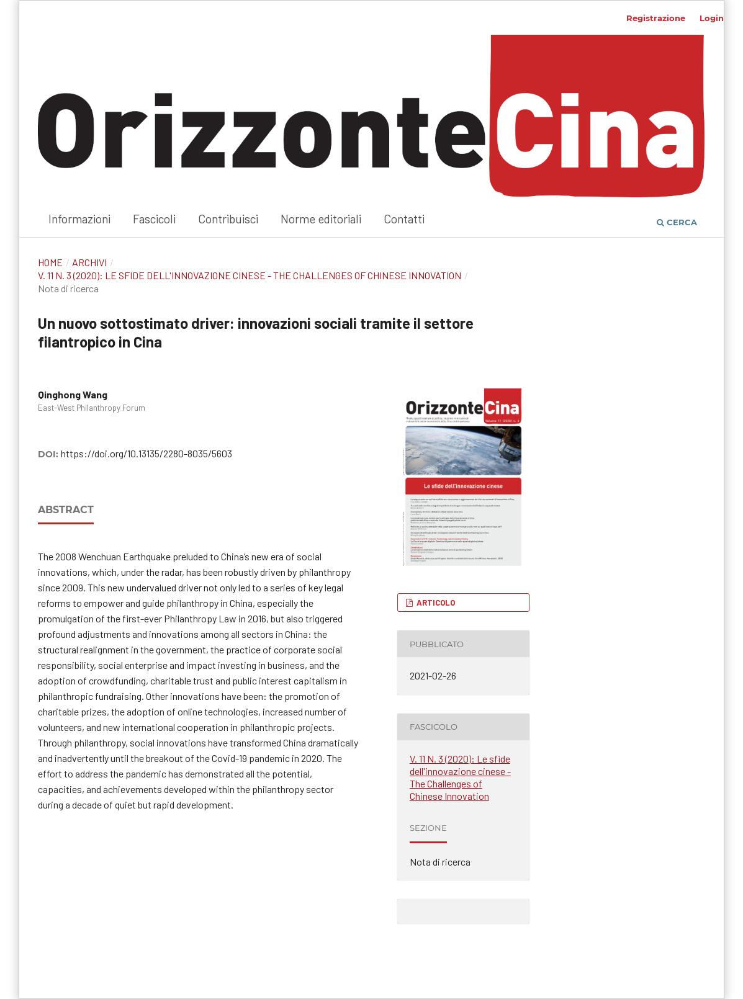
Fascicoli (154, 219)
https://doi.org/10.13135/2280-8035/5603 (146, 453)
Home (50, 262)
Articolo (435, 602)
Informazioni (79, 219)
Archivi (89, 262)
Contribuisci (228, 219)
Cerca (677, 222)
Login (712, 18)
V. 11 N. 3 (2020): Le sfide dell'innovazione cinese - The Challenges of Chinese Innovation (249, 275)
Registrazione (655, 18)
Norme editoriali (321, 219)
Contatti (404, 219)
